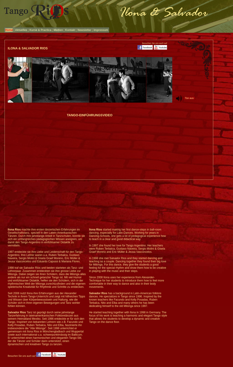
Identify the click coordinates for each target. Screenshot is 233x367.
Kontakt (70, 30)
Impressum (101, 30)
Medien (58, 30)
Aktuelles (21, 30)
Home (9, 30)
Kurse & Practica (40, 30)
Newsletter (84, 30)
